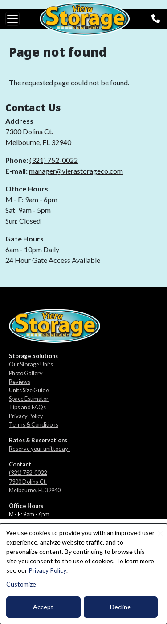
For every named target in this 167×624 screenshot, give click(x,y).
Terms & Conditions (33, 424)
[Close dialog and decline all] (160, 529)
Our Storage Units (31, 364)
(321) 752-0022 (53, 160)
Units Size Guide (29, 390)
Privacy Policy (26, 416)
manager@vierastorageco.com (76, 170)
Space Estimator (29, 398)
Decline (120, 607)
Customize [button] (21, 584)
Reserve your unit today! (39, 448)
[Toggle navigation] (12, 19)
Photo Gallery (26, 373)
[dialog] (83, 574)
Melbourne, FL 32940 (38, 142)
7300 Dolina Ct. (29, 131)
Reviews (19, 381)
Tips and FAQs (27, 407)
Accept (43, 607)
